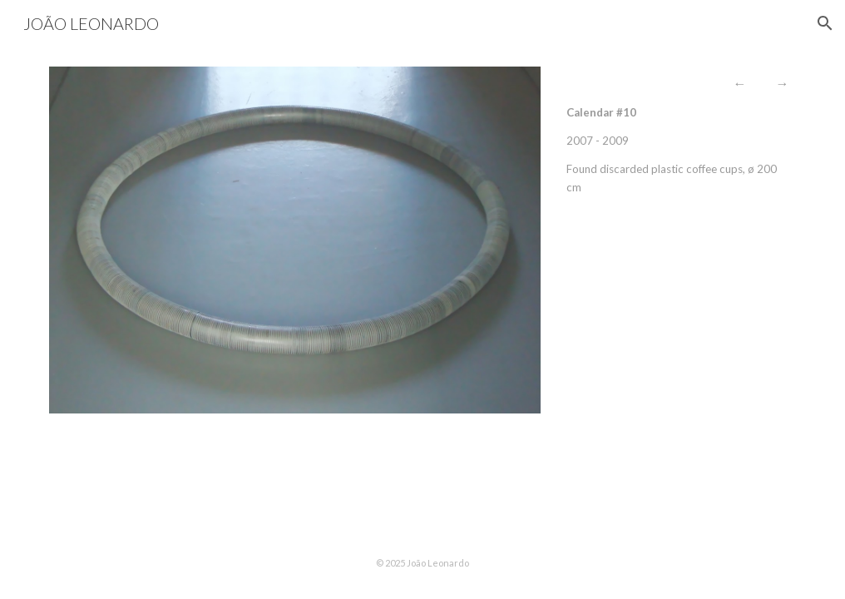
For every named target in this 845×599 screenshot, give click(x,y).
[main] (678, 135)
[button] (825, 23)
